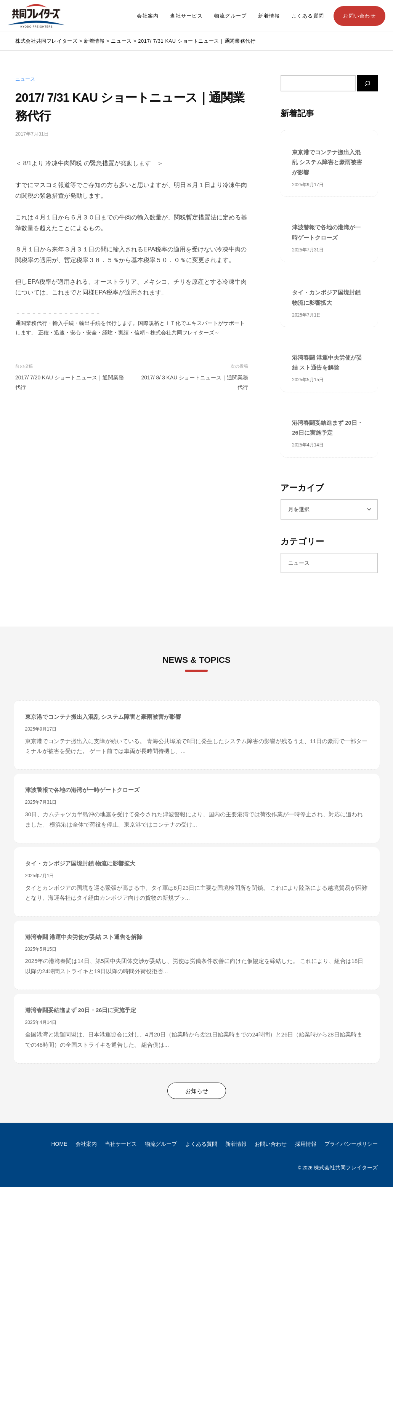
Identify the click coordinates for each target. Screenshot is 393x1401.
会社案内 (148, 16)
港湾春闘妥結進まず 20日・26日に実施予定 (327, 428)
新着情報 (269, 16)
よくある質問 (308, 16)
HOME (59, 1144)
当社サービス (186, 16)
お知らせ (196, 1091)
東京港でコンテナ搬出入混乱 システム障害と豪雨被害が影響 (327, 162)
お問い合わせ (359, 16)
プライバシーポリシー (351, 1144)
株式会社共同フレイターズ (346, 1167)
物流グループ (230, 16)
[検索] (367, 83)
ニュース (25, 79)
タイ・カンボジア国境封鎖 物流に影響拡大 (326, 297)
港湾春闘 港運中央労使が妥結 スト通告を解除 (327, 363)
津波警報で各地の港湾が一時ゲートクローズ (326, 232)
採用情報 (305, 1144)
